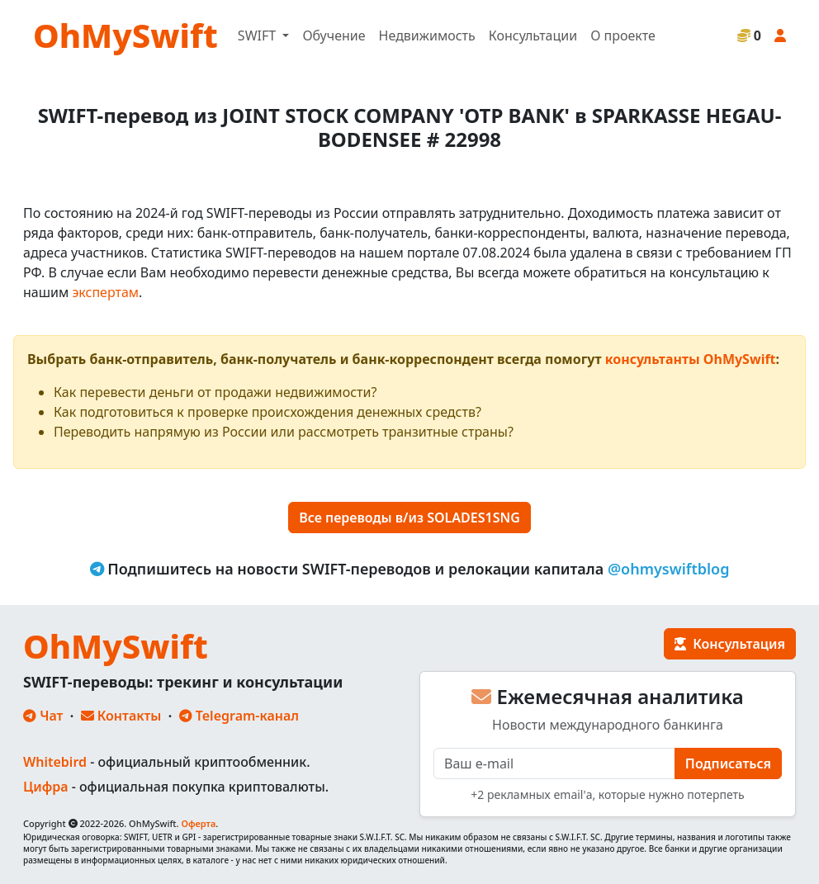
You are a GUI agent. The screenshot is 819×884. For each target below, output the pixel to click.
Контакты (121, 716)
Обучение (333, 35)
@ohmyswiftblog (669, 569)
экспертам (105, 292)
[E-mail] (554, 763)
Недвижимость (427, 35)
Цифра (45, 787)
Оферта (198, 823)
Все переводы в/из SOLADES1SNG (409, 517)
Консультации (533, 35)
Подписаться (728, 763)
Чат (43, 716)
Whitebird (55, 762)
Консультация (730, 644)
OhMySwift (125, 35)
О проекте (623, 35)
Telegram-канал (239, 716)
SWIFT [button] (258, 35)
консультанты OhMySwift (690, 359)
